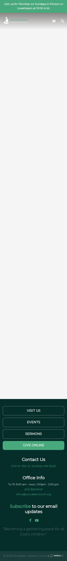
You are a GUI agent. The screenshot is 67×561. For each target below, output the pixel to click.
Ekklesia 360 (56, 555)
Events (33, 422)
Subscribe (21, 506)
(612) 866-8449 (33, 489)
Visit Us (33, 411)
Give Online (33, 445)
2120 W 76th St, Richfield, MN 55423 (33, 466)
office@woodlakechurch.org (33, 494)
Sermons (33, 434)
